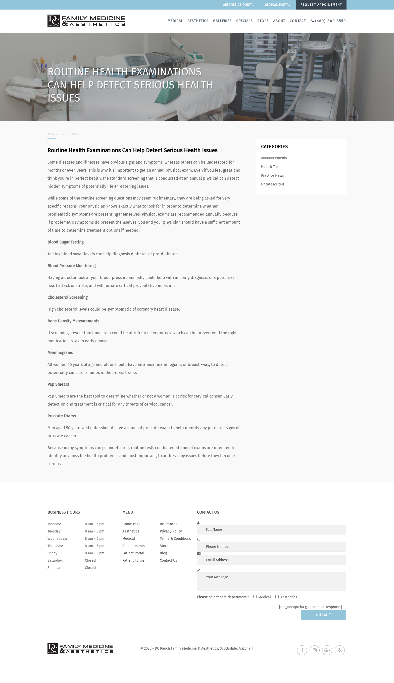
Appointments (133, 546)
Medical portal (277, 5)
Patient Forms (133, 560)
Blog (163, 553)
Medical (175, 21)
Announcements (274, 158)
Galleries (222, 21)
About (279, 21)
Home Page (131, 524)
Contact (298, 21)
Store (263, 21)
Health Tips (270, 167)
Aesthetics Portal (238, 5)
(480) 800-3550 (330, 21)
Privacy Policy (171, 531)
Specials (244, 21)
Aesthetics (198, 21)
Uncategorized (272, 184)
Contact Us (168, 560)
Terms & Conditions (175, 538)
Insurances (168, 524)
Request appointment (321, 5)
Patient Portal (133, 553)
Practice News (272, 175)
